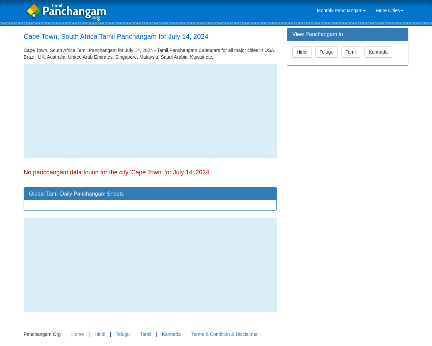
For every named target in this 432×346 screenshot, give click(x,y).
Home (77, 334)
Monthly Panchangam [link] (341, 10)
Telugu (326, 52)
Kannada (378, 52)
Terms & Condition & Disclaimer (224, 334)
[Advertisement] (150, 111)
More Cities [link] (389, 10)
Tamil (351, 52)
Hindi (302, 52)
